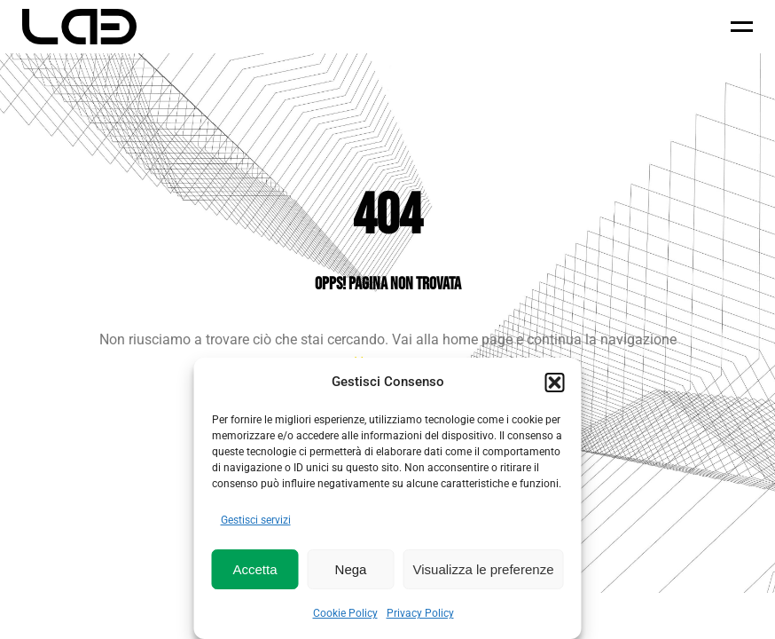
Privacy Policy (420, 613)
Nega (351, 569)
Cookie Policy (345, 613)
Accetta (254, 569)
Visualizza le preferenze (483, 569)
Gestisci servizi (256, 520)
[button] (555, 382)
